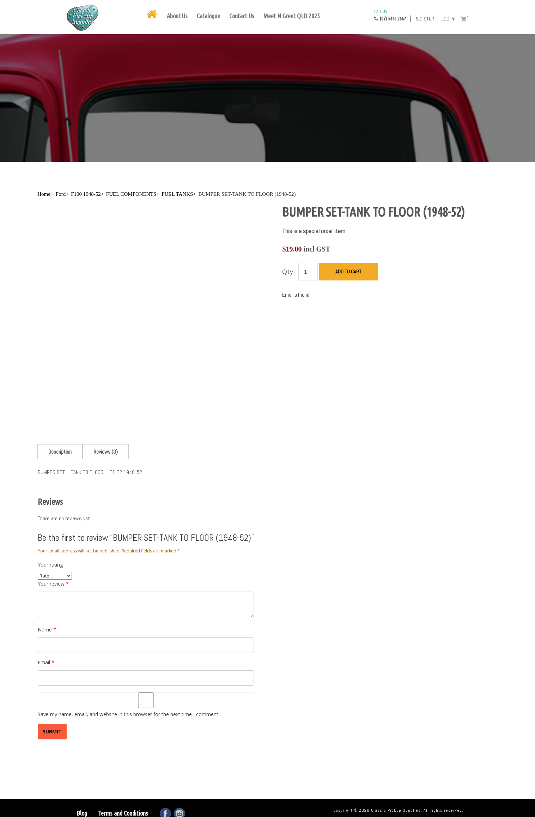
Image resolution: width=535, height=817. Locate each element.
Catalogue (208, 15)
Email (46, 662)
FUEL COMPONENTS (131, 194)
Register (424, 19)
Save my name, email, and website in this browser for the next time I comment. (128, 714)
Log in (448, 19)
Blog (82, 813)
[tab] (60, 451)
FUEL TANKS (177, 194)
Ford (61, 194)
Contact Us (241, 15)
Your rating (50, 564)
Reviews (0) (105, 451)
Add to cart (348, 271)
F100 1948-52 (86, 194)
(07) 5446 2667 (390, 15)
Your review (53, 583)
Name (47, 629)
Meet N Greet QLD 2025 (291, 15)
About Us (177, 15)
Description (60, 451)
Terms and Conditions (123, 813)
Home (43, 194)
